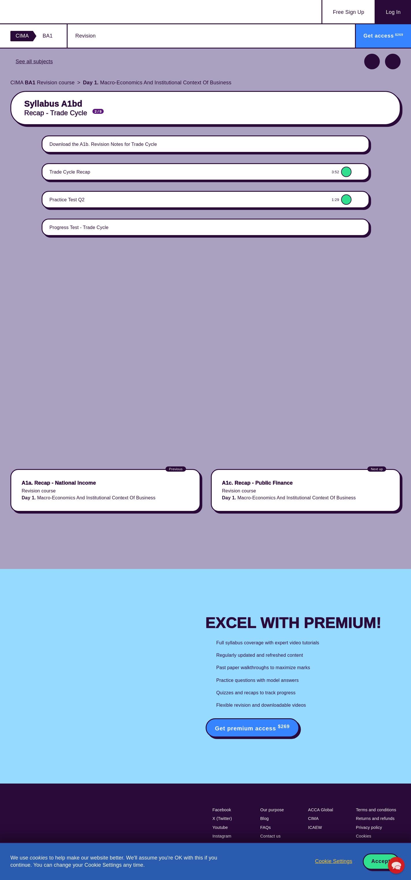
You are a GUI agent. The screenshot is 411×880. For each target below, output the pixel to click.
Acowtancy (44, 11)
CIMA (22, 36)
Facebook (221, 810)
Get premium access (252, 728)
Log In (393, 12)
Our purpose (272, 810)
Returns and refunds (375, 818)
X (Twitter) (222, 818)
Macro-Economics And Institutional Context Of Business (157, 82)
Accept (380, 861)
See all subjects (34, 61)
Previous (372, 61)
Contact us (270, 836)
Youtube (220, 827)
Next (393, 61)
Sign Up (348, 12)
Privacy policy (369, 827)
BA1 (48, 36)
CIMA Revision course (42, 82)
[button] (396, 865)
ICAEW (315, 827)
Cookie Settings (333, 861)
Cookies (363, 836)
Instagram (221, 836)
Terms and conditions (376, 810)
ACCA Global (320, 810)
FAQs (265, 827)
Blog (264, 818)
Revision (85, 36)
